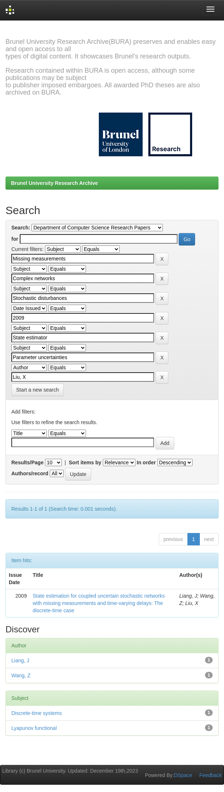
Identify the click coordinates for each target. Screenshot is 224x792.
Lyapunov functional (34, 728)
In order (146, 462)
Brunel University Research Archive (54, 183)
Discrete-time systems (36, 713)
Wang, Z (20, 675)
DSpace (183, 775)
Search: (20, 228)
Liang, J (20, 660)
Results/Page (27, 462)
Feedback (210, 775)
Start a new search (37, 390)
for (14, 239)
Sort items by (85, 462)
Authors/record (29, 473)
